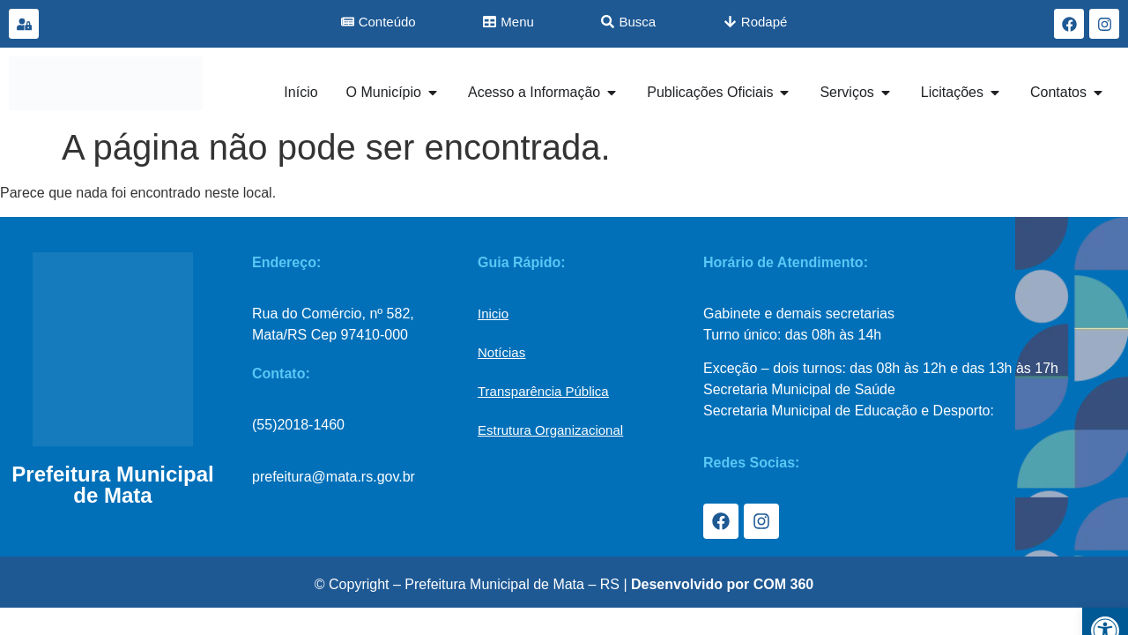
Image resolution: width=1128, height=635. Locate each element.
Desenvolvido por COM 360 (722, 584)
